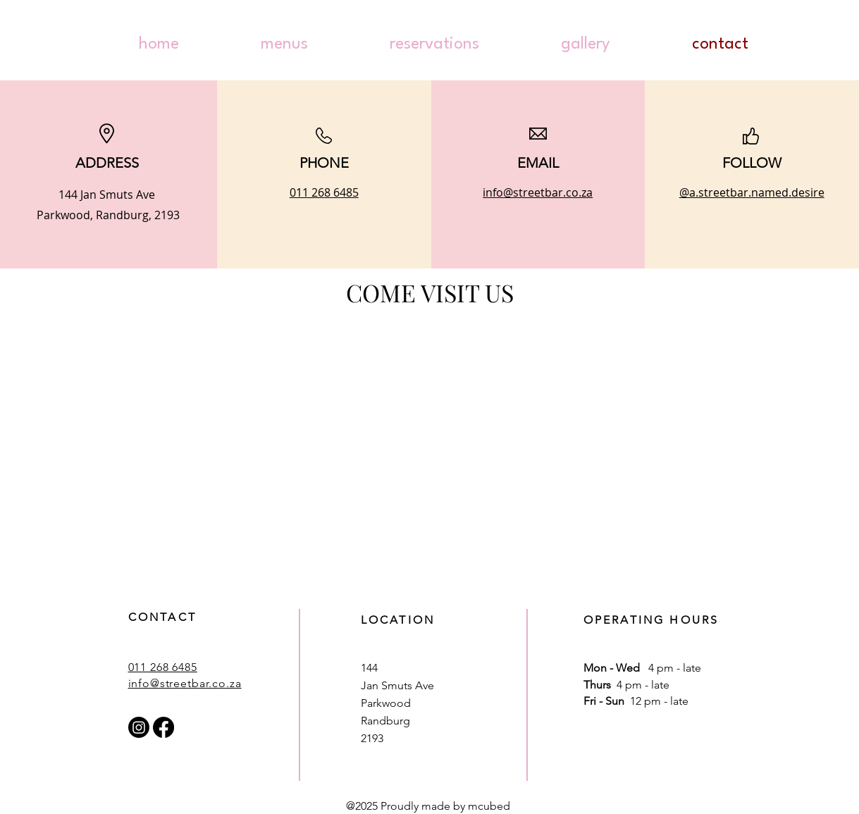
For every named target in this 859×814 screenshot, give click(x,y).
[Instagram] (138, 727)
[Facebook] (163, 727)
